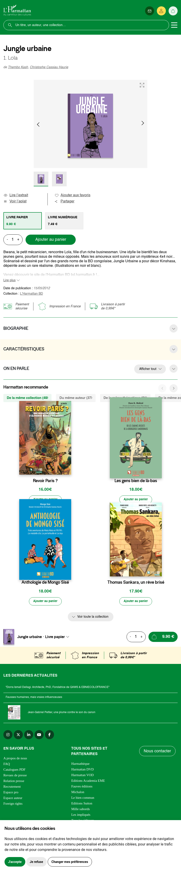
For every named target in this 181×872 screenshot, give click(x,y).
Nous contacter (157, 752)
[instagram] (7, 735)
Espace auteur (12, 799)
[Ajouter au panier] (45, 500)
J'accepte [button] (15, 862)
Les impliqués (80, 816)
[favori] (68, 472)
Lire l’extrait (15, 195)
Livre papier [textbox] (55, 637)
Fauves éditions (81, 787)
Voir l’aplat (14, 201)
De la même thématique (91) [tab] (125, 398)
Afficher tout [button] (147, 369)
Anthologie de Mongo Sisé (45, 583)
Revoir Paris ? (45, 480)
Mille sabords (80, 810)
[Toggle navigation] (174, 25)
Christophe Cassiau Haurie (49, 67)
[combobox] (58, 638)
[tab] (22, 220)
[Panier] (173, 10)
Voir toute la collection (92, 617)
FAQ (6, 765)
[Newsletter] (149, 10)
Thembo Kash (18, 67)
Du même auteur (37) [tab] (75, 398)
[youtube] (39, 735)
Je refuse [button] (36, 862)
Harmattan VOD (82, 776)
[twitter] (18, 735)
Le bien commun (82, 799)
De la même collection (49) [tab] (27, 398)
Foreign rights (13, 804)
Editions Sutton (81, 804)
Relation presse (13, 782)
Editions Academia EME (88, 782)
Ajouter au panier (50, 240)
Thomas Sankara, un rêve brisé (135, 583)
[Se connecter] (161, 10)
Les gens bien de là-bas (136, 480)
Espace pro (10, 793)
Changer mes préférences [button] (70, 862)
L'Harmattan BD (31, 293)
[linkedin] (28, 735)
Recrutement (12, 787)
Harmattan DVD (82, 770)
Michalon (77, 793)
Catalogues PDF (14, 770)
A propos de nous (15, 759)
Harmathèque (80, 765)
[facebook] (49, 735)
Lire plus (9, 280)
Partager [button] (64, 201)
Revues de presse (15, 776)
